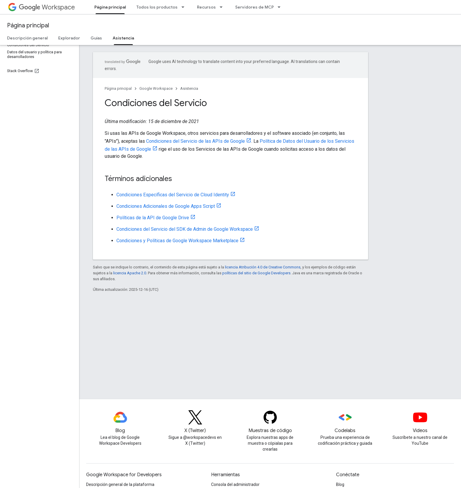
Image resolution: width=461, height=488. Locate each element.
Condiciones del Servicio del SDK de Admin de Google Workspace (184, 229)
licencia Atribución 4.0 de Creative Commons (262, 267)
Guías (96, 38)
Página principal (28, 25)
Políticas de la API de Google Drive (152, 217)
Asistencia (189, 88)
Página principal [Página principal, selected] (110, 7)
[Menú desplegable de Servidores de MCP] (281, 7)
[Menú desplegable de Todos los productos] (185, 7)
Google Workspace (156, 88)
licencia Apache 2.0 (129, 273)
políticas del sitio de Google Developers (256, 273)
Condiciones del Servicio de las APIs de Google (195, 141)
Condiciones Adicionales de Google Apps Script (165, 206)
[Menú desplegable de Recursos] (223, 7)
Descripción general (27, 38)
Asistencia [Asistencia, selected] (123, 38)
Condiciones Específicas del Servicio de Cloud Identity (172, 194)
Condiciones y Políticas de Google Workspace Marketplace (177, 240)
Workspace (47, 7)
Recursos (206, 7)
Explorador (69, 38)
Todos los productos (157, 7)
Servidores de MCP (254, 7)
